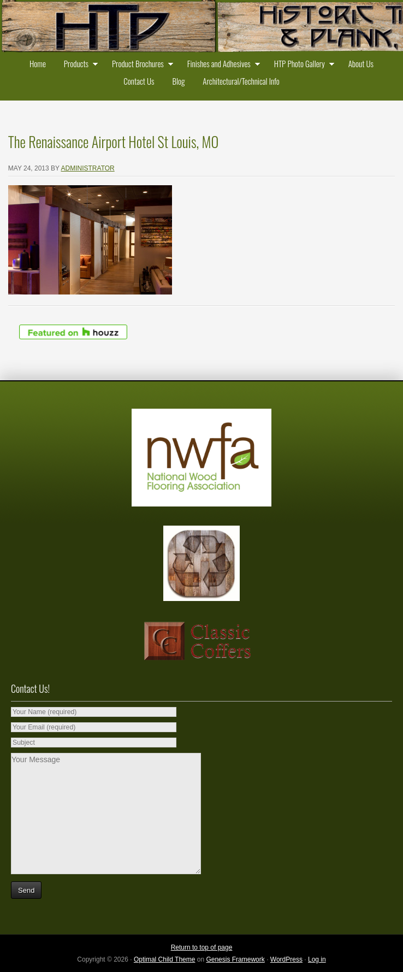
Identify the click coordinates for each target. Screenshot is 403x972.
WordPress (286, 959)
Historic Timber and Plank (201, 27)
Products (78, 64)
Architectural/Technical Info (241, 81)
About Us (361, 63)
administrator (88, 168)
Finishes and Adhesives (221, 64)
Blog (178, 81)
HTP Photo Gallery (301, 64)
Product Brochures (140, 64)
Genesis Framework (235, 959)
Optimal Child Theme (164, 959)
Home (37, 63)
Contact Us (138, 81)
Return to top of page (202, 947)
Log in (317, 959)
